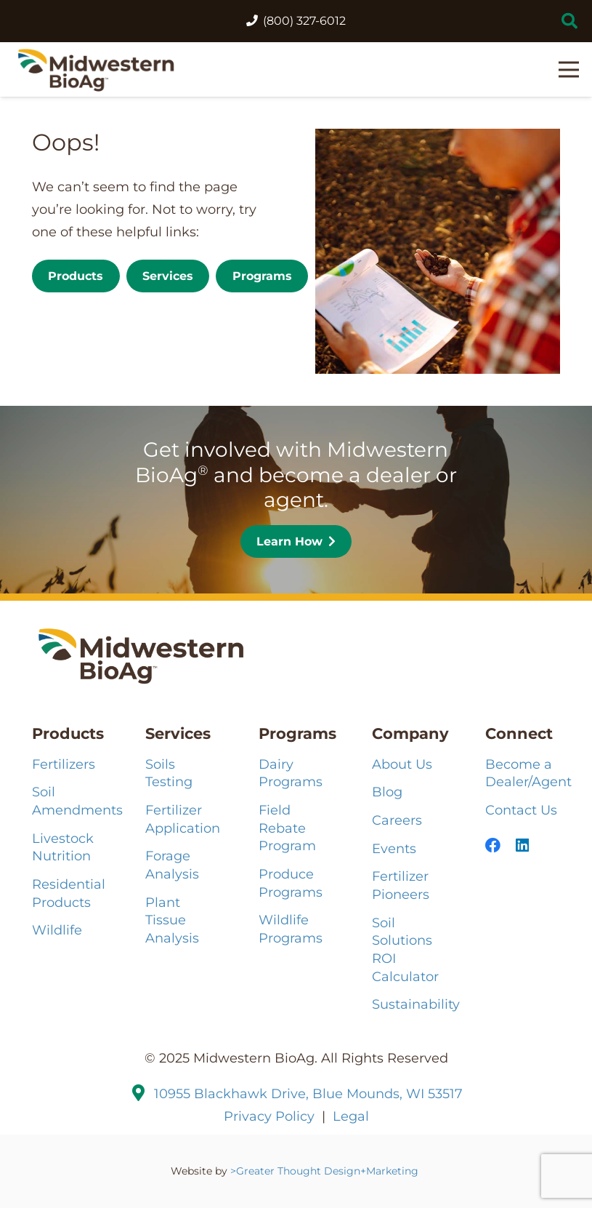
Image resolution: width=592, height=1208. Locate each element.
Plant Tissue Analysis (172, 920)
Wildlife (57, 929)
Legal (351, 1116)
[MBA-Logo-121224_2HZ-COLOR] (96, 69)
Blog (387, 791)
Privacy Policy (269, 1116)
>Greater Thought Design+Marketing (325, 1170)
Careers (397, 820)
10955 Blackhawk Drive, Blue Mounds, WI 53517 (308, 1093)
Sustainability (416, 1004)
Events (394, 848)
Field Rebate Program (287, 827)
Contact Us (521, 809)
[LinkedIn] (522, 845)
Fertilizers (63, 764)
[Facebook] (492, 845)
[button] (569, 21)
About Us (402, 764)
